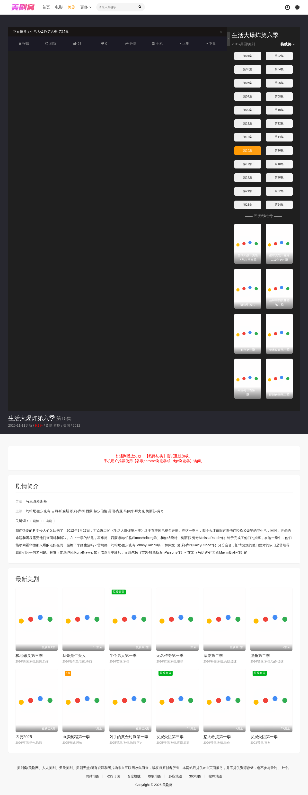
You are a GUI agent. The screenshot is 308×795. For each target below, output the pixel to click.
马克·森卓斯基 (36, 501)
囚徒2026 (24, 737)
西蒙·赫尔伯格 (96, 511)
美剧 (71, 7)
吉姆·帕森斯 (60, 511)
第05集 (247, 83)
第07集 (247, 96)
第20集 (279, 177)
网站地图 (92, 776)
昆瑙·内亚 (115, 511)
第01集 (247, 56)
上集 (184, 43)
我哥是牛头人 (74, 656)
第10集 (279, 110)
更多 (85, 7)
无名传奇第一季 (170, 656)
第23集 (247, 204)
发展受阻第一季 (264, 737)
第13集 (247, 137)
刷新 (50, 43)
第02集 (279, 56)
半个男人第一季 (123, 656)
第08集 (279, 96)
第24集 (279, 204)
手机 (157, 43)
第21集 (247, 191)
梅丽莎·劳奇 (155, 511)
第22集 (279, 191)
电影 (59, 7)
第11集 (247, 123)
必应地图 (175, 776)
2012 (77, 425)
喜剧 (49, 521)
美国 (67, 425)
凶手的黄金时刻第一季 (128, 737)
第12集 (279, 123)
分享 (131, 43)
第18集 (279, 164)
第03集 (247, 69)
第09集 (247, 110)
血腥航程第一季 (76, 737)
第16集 (279, 150)
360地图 (195, 776)
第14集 (279, 137)
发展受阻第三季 (170, 737)
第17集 (247, 164)
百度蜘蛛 (134, 776)
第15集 (247, 150)
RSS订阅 (113, 776)
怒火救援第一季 (217, 737)
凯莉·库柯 (77, 511)
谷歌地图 (154, 776)
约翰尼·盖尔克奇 (38, 511)
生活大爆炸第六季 (31, 418)
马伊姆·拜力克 (134, 511)
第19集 (247, 177)
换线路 (288, 44)
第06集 (279, 83)
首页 (46, 7)
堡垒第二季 (260, 656)
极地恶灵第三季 (29, 656)
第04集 (279, 69)
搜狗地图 (215, 776)
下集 (211, 43)
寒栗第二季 (213, 656)
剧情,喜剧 (53, 425)
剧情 (36, 521)
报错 (24, 43)
